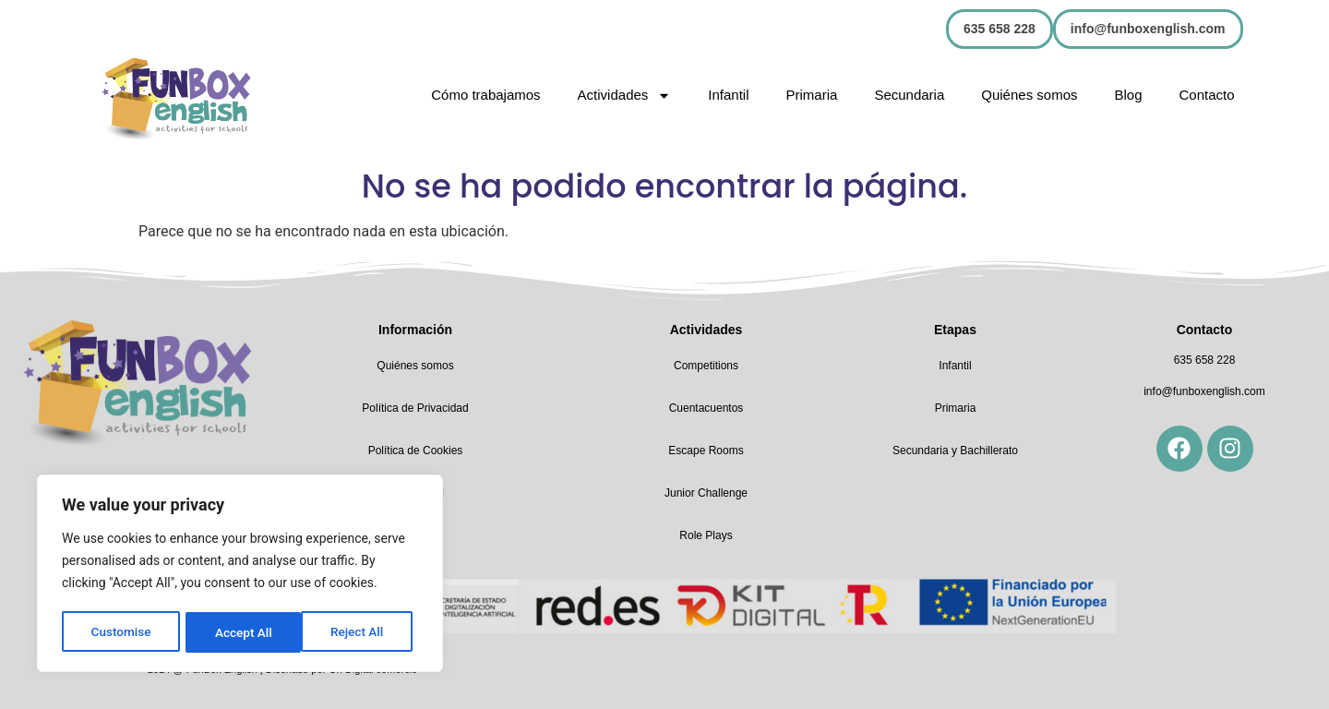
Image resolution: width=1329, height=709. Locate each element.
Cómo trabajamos (485, 94)
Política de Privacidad (415, 408)
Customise (120, 632)
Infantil (728, 94)
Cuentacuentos (706, 408)
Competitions (706, 365)
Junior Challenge (706, 493)
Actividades (625, 95)
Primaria (812, 94)
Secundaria (909, 94)
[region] (240, 575)
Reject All (241, 632)
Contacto (1207, 94)
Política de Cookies (415, 450)
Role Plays (705, 535)
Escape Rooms (705, 450)
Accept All (360, 632)
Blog (1128, 94)
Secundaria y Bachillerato (955, 450)
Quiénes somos (1029, 94)
